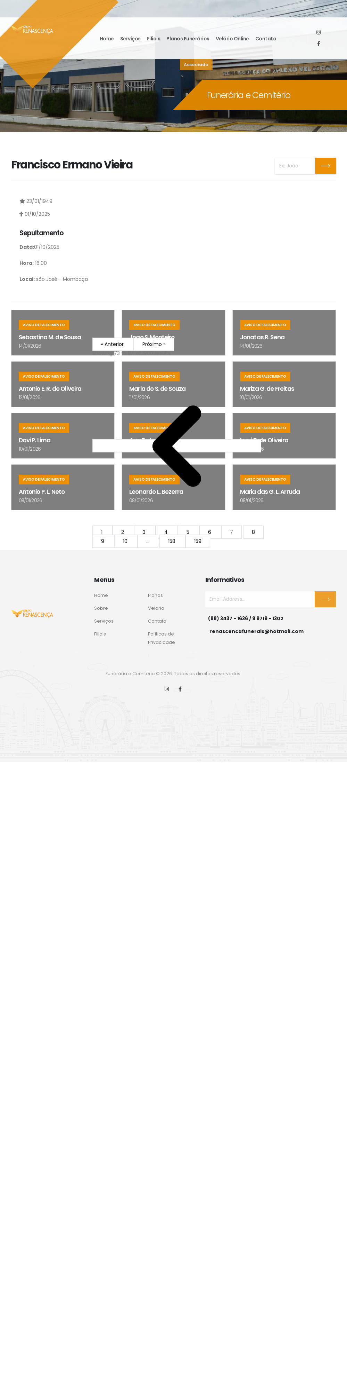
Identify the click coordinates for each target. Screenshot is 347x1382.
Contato (265, 38)
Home (107, 38)
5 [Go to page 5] (189, 532)
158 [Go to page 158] (172, 541)
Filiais (153, 38)
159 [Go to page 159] (197, 541)
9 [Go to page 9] (103, 541)
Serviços (130, 38)
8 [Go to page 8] (253, 532)
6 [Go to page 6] (210, 532)
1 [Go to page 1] (102, 532)
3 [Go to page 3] (145, 532)
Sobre (101, 608)
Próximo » (153, 344)
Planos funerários (187, 38)
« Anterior (113, 344)
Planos (155, 595)
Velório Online (232, 38)
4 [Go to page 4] (166, 532)
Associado (196, 65)
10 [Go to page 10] (126, 541)
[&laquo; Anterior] (176, 445)
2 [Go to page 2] (123, 532)
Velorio (156, 608)
